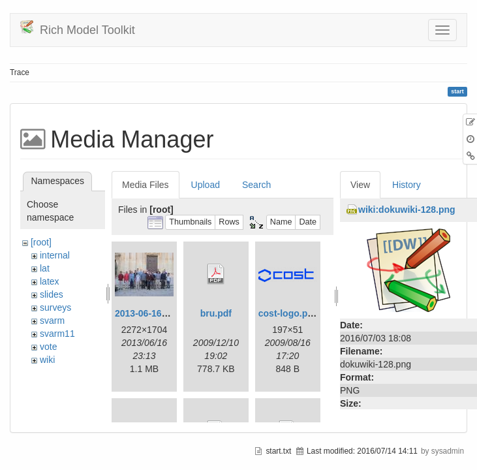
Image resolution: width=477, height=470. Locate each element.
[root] (41, 242)
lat (45, 268)
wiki (47, 359)
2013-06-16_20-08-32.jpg (167, 313)
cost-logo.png (288, 313)
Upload (205, 185)
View (360, 185)
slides (51, 294)
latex (49, 281)
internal (55, 255)
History (406, 185)
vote (48, 346)
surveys (55, 307)
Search (256, 185)
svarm (52, 320)
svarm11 (57, 333)
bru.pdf (216, 313)
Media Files (145, 185)
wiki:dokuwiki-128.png (406, 209)
